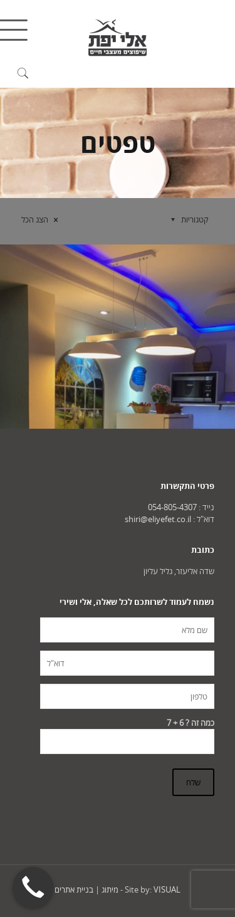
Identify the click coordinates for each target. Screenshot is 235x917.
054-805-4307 (172, 507)
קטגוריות (187, 219)
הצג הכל (41, 219)
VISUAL (167, 889)
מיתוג (110, 889)
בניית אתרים (74, 889)
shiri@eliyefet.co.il (158, 519)
